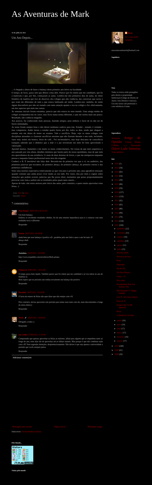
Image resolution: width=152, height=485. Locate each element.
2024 (117, 172)
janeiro (120, 341)
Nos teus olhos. (123, 253)
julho (119, 249)
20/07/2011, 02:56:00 (38, 211)
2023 (117, 176)
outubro (120, 237)
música (120, 152)
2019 (117, 192)
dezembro (121, 229)
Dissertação (135, 145)
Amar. (119, 311)
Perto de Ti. (121, 301)
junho (119, 320)
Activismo (115, 138)
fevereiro (121, 337)
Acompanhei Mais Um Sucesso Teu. (126, 285)
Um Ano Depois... (124, 272)
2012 (117, 221)
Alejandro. (121, 265)
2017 (117, 200)
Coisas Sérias (132, 142)
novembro (121, 233)
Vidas (113, 152)
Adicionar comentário (22, 358)
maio (119, 324)
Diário (23, 196)
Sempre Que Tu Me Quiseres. (124, 306)
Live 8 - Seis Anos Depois (127, 297)
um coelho (23, 335)
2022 (117, 180)
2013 (117, 217)
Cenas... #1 (121, 276)
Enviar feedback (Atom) (31, 432)
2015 (117, 209)
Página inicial (59, 427)
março (119, 333)
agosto (120, 245)
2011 (117, 225)
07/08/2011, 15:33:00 (37, 335)
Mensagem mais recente (22, 427)
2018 (117, 196)
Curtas (125, 145)
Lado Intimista (130, 148)
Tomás (21, 233)
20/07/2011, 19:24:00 (35, 292)
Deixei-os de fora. (124, 257)
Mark (21, 318)
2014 (117, 213)
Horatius (22, 292)
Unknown (23, 270)
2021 (117, 184)
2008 (117, 354)
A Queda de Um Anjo (125, 315)
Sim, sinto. (121, 280)
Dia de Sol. (121, 268)
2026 (117, 164)
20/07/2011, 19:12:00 (36, 270)
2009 (117, 350)
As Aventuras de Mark (50, 14)
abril (119, 329)
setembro (121, 241)
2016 (117, 205)
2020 (117, 188)
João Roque (24, 211)
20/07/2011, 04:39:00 (33, 233)
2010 (117, 346)
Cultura (115, 145)
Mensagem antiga (95, 427)
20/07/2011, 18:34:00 (36, 253)
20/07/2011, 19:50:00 (36, 318)
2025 (117, 168)
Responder (23, 225)
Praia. (119, 260)
